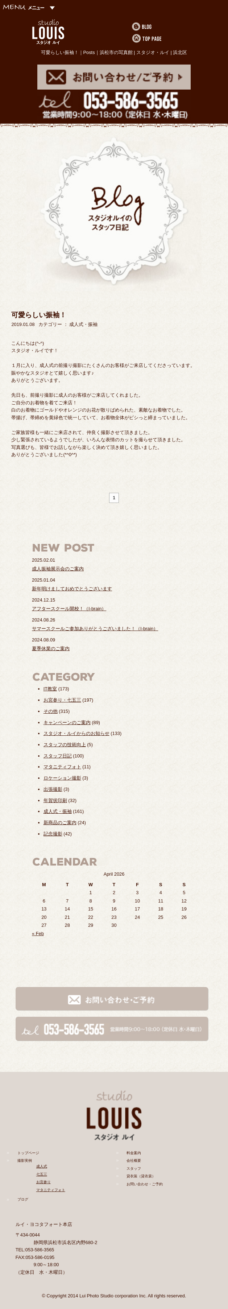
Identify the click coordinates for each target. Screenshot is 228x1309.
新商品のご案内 (59, 822)
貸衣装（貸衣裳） (141, 1176)
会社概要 (134, 1161)
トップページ (28, 1153)
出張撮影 (52, 789)
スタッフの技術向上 (64, 744)
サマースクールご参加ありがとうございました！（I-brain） (95, 628)
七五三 (41, 1174)
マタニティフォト (62, 766)
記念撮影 (52, 834)
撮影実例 (24, 1161)
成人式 (41, 1166)
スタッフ (134, 1168)
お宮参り (43, 1182)
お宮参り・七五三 (62, 700)
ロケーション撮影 (62, 778)
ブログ (22, 1199)
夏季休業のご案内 (51, 648)
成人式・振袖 (57, 811)
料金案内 (134, 1153)
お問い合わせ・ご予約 (145, 1184)
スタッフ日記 (57, 756)
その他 (50, 711)
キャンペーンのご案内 (67, 722)
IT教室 (50, 688)
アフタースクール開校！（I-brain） (69, 608)
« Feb (38, 933)
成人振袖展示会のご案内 (58, 568)
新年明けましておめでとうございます (72, 588)
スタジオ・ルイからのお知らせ (76, 733)
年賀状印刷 (55, 800)
